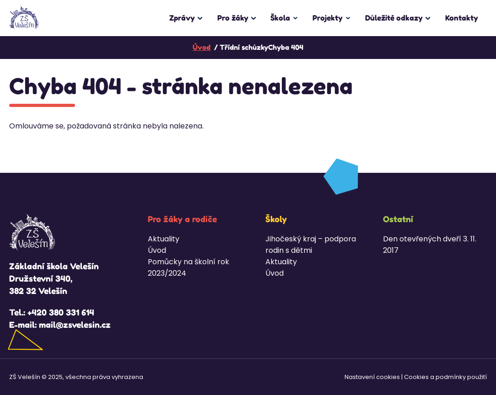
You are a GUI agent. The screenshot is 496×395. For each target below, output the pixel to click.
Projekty (328, 17)
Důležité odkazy (394, 17)
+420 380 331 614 (60, 312)
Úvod (157, 250)
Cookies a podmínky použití (445, 377)
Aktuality (163, 239)
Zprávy (182, 17)
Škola (280, 17)
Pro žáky (232, 17)
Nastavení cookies (372, 377)
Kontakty (461, 17)
